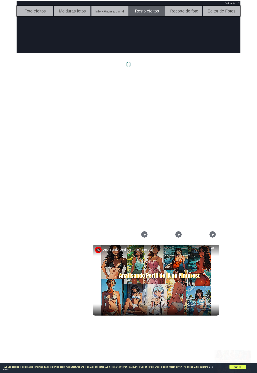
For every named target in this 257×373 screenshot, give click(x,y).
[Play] (177, 234)
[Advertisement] (42, 124)
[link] (98, 250)
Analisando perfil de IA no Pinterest (127, 250)
